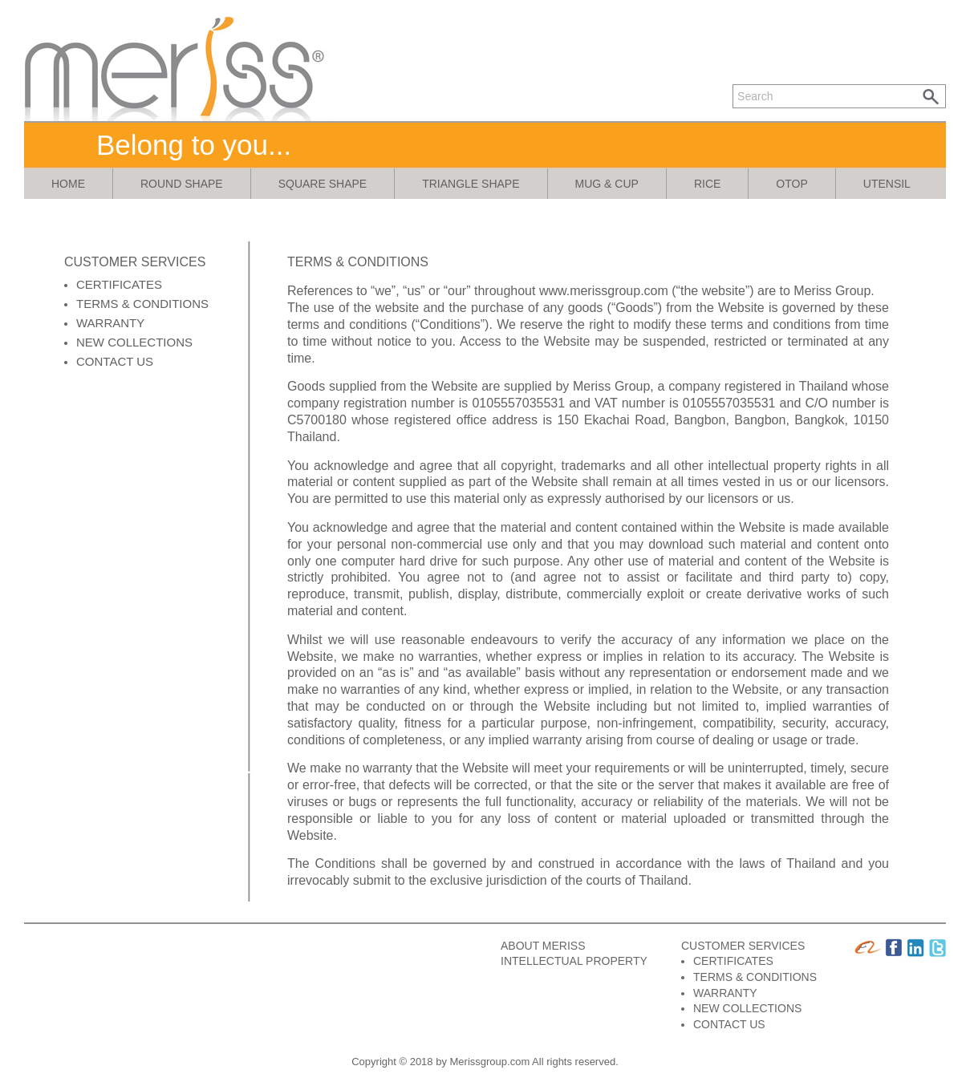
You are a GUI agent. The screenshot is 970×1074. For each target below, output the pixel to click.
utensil (887, 183)
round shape (181, 183)
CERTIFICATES (119, 284)
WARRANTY (110, 323)
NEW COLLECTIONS (134, 342)
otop (791, 183)
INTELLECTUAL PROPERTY (574, 960)
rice (707, 183)
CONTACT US (114, 361)
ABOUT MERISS (543, 945)
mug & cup (607, 183)
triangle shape (470, 183)
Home (68, 183)
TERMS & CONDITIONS (142, 303)
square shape (322, 183)
